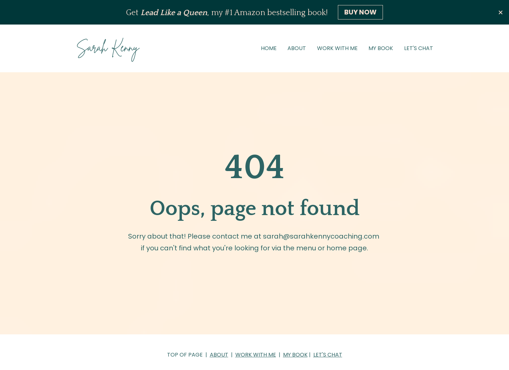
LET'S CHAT (418, 48)
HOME (269, 48)
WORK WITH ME (337, 48)
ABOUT (296, 48)
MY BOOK (380, 48)
